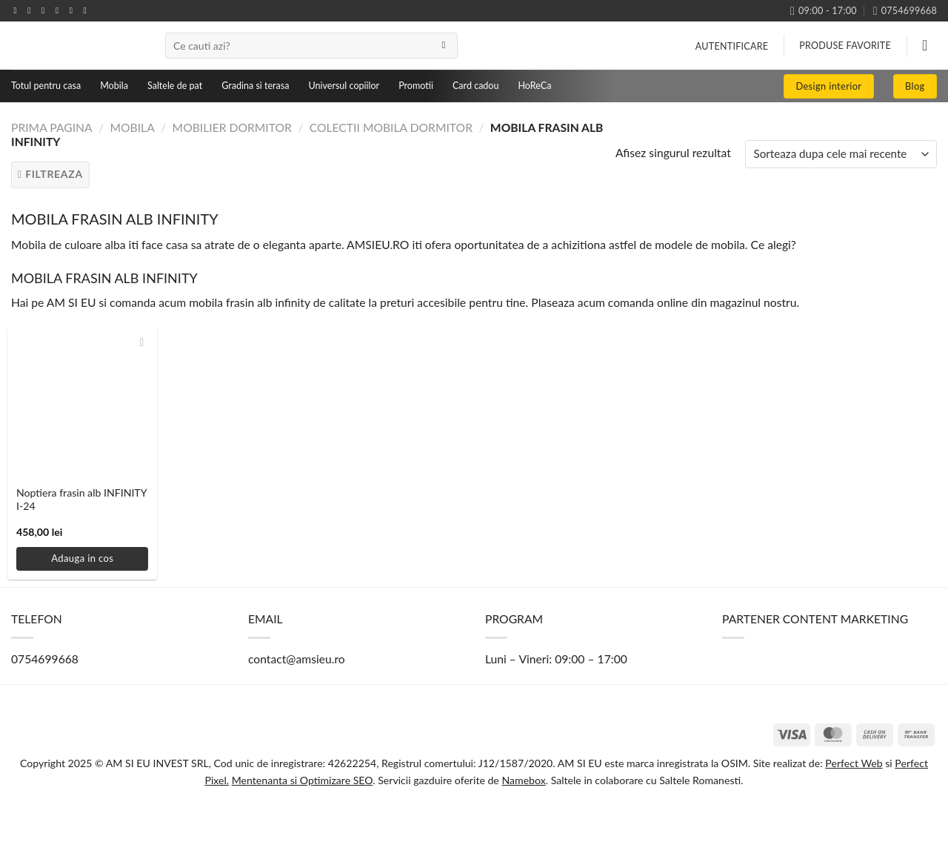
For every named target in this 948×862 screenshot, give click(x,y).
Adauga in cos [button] (82, 558)
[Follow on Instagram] (31, 11)
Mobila (114, 85)
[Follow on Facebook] (18, 11)
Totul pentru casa (46, 85)
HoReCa (534, 85)
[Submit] (443, 46)
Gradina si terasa (255, 85)
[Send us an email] (60, 11)
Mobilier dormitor (232, 127)
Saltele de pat (174, 85)
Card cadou (475, 85)
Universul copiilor (343, 85)
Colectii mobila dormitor (391, 127)
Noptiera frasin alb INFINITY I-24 (81, 499)
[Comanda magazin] (841, 154)
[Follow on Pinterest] (74, 11)
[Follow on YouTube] (87, 11)
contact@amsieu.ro (296, 659)
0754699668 (45, 659)
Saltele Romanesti (699, 780)
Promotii (415, 85)
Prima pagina (52, 127)
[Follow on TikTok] (45, 11)
